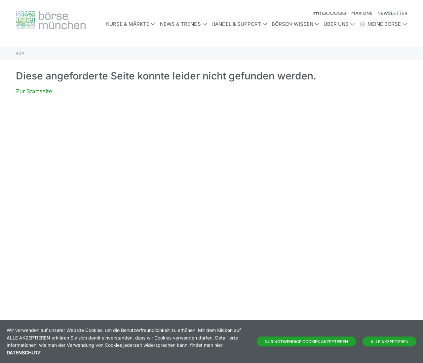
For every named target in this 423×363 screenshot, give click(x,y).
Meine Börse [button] (383, 24)
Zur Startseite (34, 91)
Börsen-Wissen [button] (296, 24)
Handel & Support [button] (239, 24)
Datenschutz (24, 352)
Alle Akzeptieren (389, 341)
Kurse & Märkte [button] (131, 24)
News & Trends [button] (183, 24)
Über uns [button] (339, 24)
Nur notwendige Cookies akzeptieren (306, 341)
